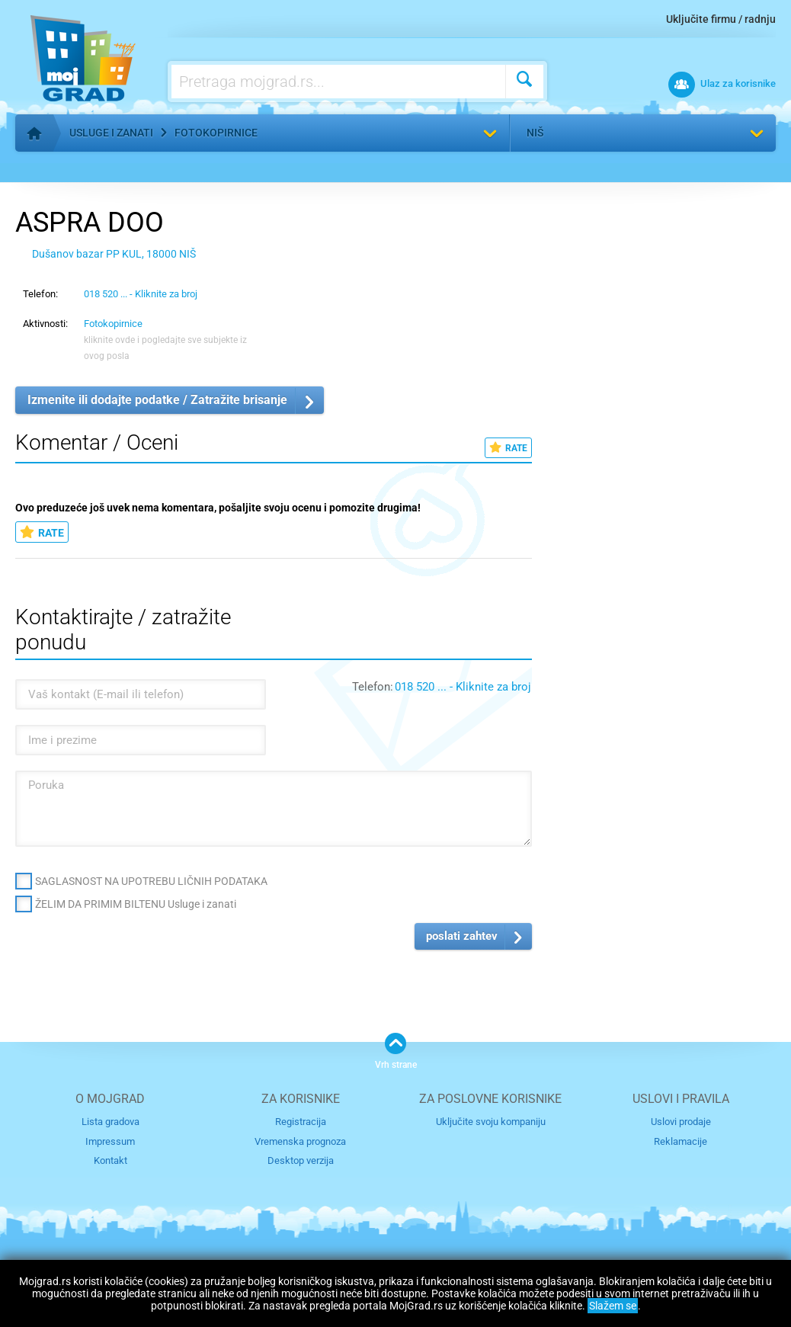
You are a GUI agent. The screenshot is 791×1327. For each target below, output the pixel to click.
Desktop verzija (300, 1160)
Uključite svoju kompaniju (491, 1121)
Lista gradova (110, 1121)
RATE (508, 448)
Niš (535, 133)
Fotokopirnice (216, 133)
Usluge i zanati (111, 133)
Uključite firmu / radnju (721, 19)
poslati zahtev (462, 936)
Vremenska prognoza (300, 1140)
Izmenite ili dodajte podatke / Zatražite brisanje (157, 400)
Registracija (300, 1121)
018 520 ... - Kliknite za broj (140, 294)
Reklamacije (680, 1140)
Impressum (110, 1140)
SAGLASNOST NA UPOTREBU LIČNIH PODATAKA (151, 881)
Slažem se (612, 1306)
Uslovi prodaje (681, 1121)
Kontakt (110, 1160)
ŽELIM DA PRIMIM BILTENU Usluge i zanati (135, 904)
